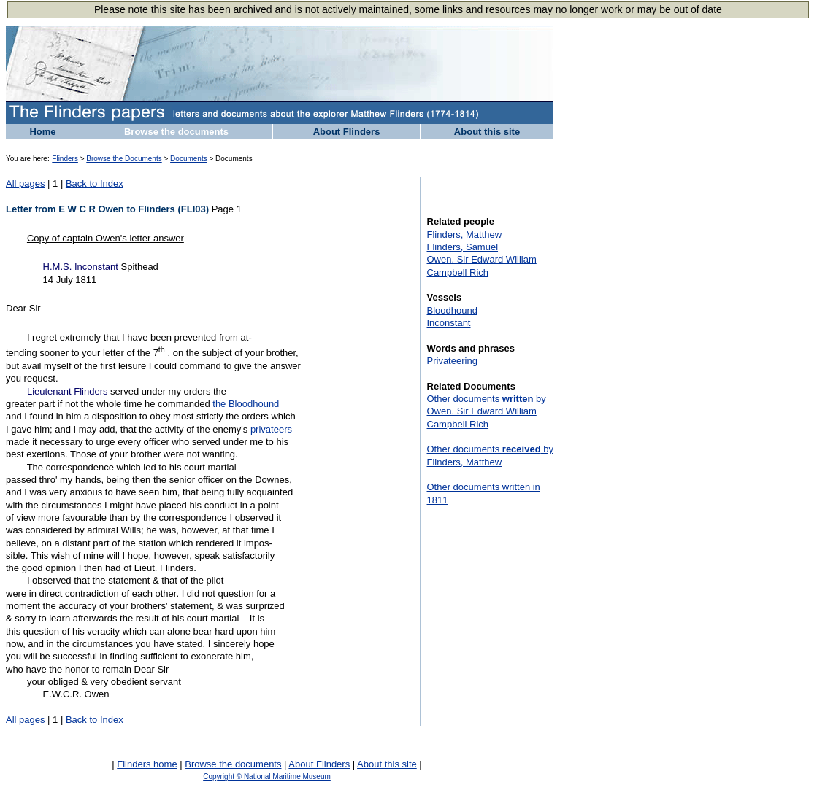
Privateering (452, 360)
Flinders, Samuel (463, 246)
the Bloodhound (245, 403)
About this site (487, 131)
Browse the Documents (123, 159)
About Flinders (346, 131)
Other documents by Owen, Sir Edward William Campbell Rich (486, 411)
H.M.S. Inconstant (80, 266)
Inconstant (449, 322)
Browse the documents (176, 131)
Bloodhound (452, 310)
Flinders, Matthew (464, 234)
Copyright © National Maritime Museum (267, 776)
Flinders (65, 159)
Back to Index (94, 183)
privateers (271, 429)
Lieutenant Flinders (67, 391)
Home (42, 131)
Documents (188, 159)
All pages (25, 183)
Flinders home (147, 764)
